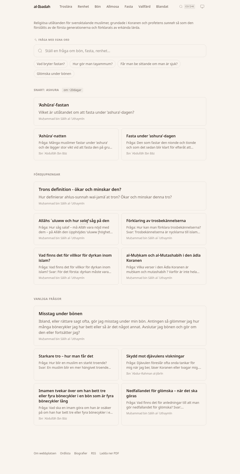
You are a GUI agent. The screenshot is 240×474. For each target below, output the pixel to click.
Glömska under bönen (54, 73)
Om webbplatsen (45, 453)
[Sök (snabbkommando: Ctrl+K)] (187, 6)
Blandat (162, 6)
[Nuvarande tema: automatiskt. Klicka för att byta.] (202, 7)
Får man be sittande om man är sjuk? (148, 64)
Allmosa (112, 6)
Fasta (129, 6)
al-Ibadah (42, 6)
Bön (98, 6)
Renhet (83, 6)
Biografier (80, 453)
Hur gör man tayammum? (92, 64)
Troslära (66, 6)
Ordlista (65, 453)
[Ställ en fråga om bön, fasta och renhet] (123, 51)
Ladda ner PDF (109, 453)
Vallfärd (144, 6)
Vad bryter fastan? (51, 64)
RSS (93, 453)
